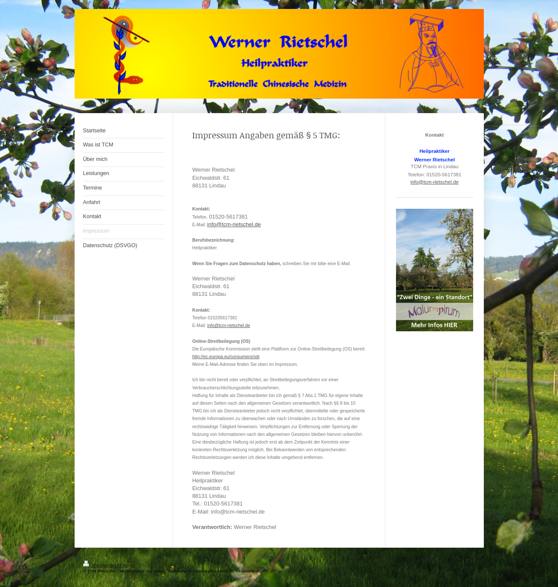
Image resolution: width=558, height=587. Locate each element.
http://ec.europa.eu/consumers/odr (226, 356)
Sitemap (127, 565)
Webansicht (464, 569)
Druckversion (100, 565)
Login (470, 563)
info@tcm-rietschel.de (234, 224)
